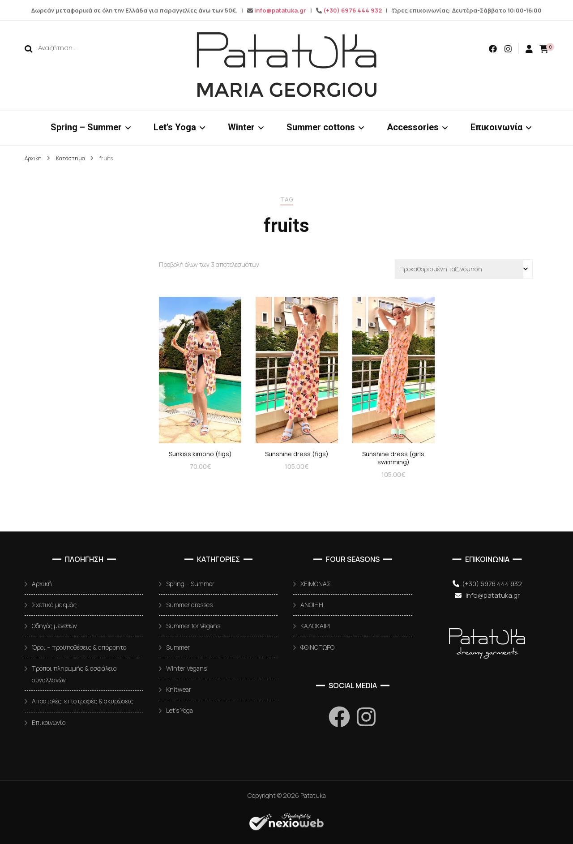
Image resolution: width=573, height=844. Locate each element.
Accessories (413, 127)
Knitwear (178, 689)
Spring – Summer (86, 127)
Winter (241, 127)
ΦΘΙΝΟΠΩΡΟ (317, 647)
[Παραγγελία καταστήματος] (463, 269)
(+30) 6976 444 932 (352, 10)
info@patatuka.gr (280, 10)
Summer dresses (189, 604)
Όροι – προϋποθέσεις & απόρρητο (79, 647)
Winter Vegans (186, 668)
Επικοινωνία (496, 127)
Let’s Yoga (175, 127)
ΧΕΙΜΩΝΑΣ (315, 583)
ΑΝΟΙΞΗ (311, 604)
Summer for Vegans (193, 625)
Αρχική (42, 583)
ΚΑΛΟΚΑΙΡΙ (315, 625)
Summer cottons (320, 127)
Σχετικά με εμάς (54, 604)
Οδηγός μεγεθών (54, 625)
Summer (178, 647)
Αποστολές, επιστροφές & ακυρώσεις (82, 701)
